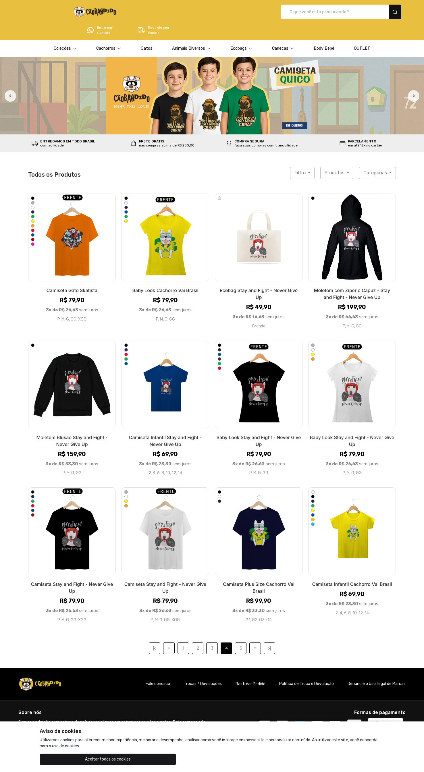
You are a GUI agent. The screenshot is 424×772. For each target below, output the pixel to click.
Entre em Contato (325, 12)
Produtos (335, 156)
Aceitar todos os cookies (68, 759)
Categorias (375, 156)
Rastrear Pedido (250, 667)
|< (154, 632)
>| (269, 632)
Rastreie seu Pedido (379, 12)
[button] (65, 32)
